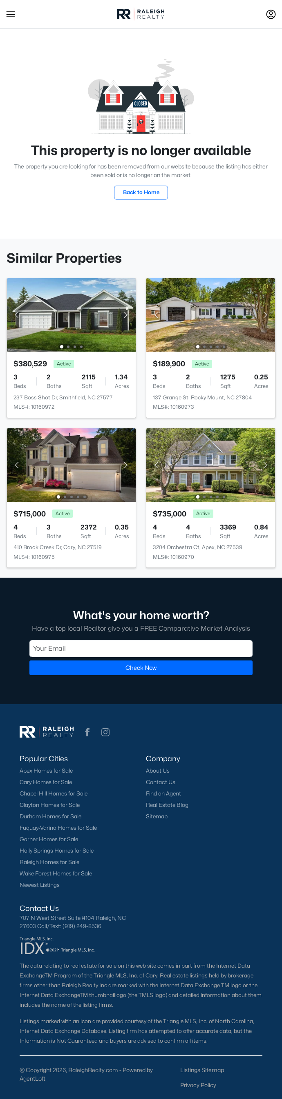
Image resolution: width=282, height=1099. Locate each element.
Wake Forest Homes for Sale (56, 873)
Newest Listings (40, 885)
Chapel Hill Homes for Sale (53, 793)
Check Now (141, 667)
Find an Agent (163, 793)
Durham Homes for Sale (50, 816)
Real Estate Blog (167, 805)
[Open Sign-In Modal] (271, 14)
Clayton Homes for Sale (50, 805)
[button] (10, 14)
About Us (158, 770)
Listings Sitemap (202, 1069)
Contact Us (160, 782)
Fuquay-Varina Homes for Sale (58, 827)
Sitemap (157, 816)
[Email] (141, 648)
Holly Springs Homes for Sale (57, 850)
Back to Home (141, 192)
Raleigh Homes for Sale (49, 862)
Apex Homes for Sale (46, 770)
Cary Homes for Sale (46, 782)
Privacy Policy (198, 1084)
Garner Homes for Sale (49, 839)
